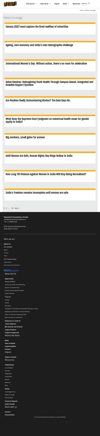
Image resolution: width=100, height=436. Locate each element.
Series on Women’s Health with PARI (15, 314)
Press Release (9, 398)
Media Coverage (90, 10)
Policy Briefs (8, 376)
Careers (7, 412)
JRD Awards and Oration (13, 327)
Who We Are (31, 3)
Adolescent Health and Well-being (15, 284)
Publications (9, 365)
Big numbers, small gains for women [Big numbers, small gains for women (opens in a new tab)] (25, 137)
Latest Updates (10, 324)
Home (82, 10)
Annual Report (9, 368)
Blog (6, 385)
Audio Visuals (10, 404)
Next (18, 208)
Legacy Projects (10, 330)
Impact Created (10, 357)
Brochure (7, 382)
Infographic (8, 374)
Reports (7, 379)
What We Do (45, 3)
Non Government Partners (12, 265)
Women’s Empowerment (12, 287)
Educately (8, 306)
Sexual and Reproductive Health (14, 290)
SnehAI (7, 303)
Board (6, 250)
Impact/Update (10, 346)
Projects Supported (12, 333)
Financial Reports (11, 401)
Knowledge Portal (10, 392)
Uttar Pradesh (10, 343)
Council (6, 253)
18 (12, 208)
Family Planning (9, 293)
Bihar (7, 340)
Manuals (7, 371)
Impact (56, 4)
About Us (7, 244)
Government (7, 262)
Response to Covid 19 (12, 321)
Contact (8, 349)
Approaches (9, 279)
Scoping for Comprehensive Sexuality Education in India (21, 309)
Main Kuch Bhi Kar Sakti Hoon (13, 317)
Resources (78, 3)
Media (66, 3)
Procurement (10, 415)
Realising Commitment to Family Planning (17, 311)
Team (5, 256)
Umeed (7, 300)
